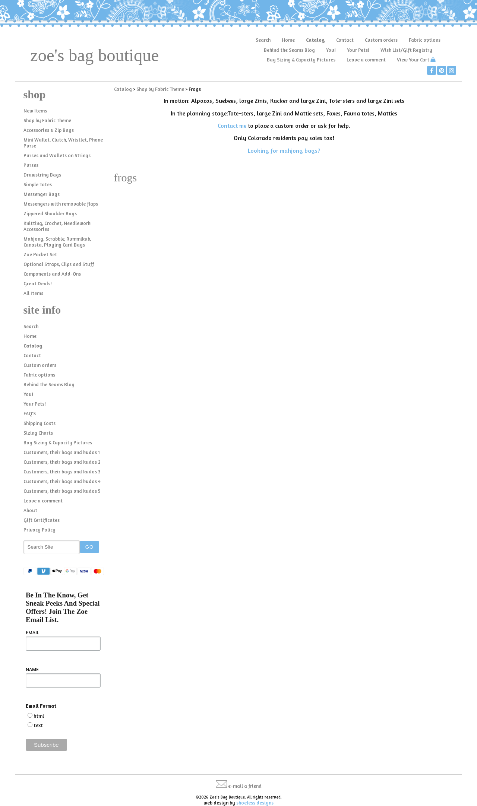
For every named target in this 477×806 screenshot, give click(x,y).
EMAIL (32, 632)
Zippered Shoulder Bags (50, 213)
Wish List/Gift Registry (406, 50)
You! (331, 50)
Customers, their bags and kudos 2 (62, 462)
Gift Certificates (41, 520)
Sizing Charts (38, 433)
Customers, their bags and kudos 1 (61, 452)
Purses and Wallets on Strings (57, 155)
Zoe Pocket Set (40, 254)
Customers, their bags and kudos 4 (62, 481)
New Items (35, 111)
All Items (33, 293)
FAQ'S (29, 413)
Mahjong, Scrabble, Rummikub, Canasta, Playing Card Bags (57, 242)
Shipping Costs (39, 423)
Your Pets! (358, 50)
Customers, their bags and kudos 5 (61, 491)
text (38, 725)
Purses (30, 165)
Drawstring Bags (42, 175)
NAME (32, 669)
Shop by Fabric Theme (47, 120)
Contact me (232, 125)
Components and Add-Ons (52, 274)
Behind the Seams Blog (289, 50)
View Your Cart (413, 60)
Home (288, 40)
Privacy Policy (39, 530)
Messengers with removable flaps (60, 204)
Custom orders (381, 40)
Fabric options (424, 40)
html (39, 716)
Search (263, 40)
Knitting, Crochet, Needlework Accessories (57, 226)
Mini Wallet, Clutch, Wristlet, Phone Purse (63, 143)
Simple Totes (37, 184)
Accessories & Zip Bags (48, 130)
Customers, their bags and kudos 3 (62, 472)
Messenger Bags (41, 194)
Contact (345, 40)
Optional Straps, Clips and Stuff (58, 264)
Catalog (315, 40)
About (30, 510)
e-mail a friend (245, 786)
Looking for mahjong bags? (284, 150)
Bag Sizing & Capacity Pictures (301, 60)
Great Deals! (37, 283)
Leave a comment (366, 60)
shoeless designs (255, 803)
